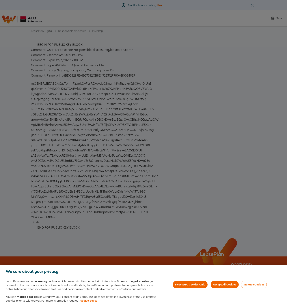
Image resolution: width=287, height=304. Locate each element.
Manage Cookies (253, 284)
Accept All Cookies (224, 284)
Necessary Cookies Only (190, 284)
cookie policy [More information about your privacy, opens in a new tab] (89, 301)
